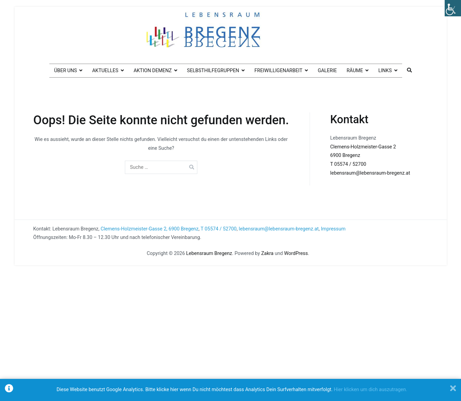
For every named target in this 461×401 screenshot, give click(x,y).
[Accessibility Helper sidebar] (453, 8)
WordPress (296, 253)
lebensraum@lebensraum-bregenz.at (370, 173)
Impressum (333, 229)
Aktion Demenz (153, 71)
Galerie (327, 71)
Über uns (65, 71)
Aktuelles (105, 71)
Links (385, 71)
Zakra (267, 253)
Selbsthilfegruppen (213, 71)
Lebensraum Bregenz (209, 253)
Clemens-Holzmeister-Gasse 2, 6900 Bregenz (150, 229)
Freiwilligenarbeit (278, 71)
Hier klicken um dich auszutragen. (370, 389)
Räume (355, 71)
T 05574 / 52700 (348, 164)
